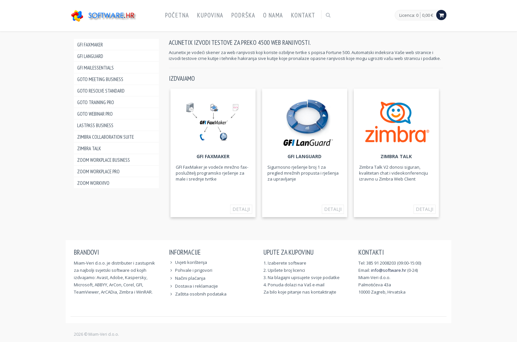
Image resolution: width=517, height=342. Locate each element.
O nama (273, 15)
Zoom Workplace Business (103, 160)
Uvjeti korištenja (191, 262)
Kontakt (303, 15)
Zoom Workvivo (93, 183)
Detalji (241, 209)
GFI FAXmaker (90, 45)
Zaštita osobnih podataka (201, 294)
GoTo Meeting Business (100, 79)
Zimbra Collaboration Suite (105, 137)
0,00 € (427, 15)
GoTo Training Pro (95, 102)
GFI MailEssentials (95, 68)
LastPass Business (95, 125)
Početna (177, 15)
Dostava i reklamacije (196, 286)
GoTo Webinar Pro (95, 114)
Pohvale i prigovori (193, 270)
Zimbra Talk (89, 148)
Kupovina (210, 15)
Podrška (243, 15)
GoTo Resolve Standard (101, 91)
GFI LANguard (90, 56)
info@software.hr (388, 270)
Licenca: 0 (408, 15)
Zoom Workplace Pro (98, 171)
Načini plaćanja (190, 278)
